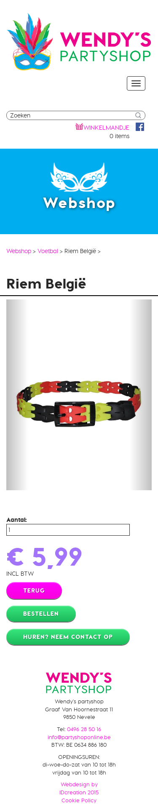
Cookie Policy (79, 800)
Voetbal (47, 251)
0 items (119, 136)
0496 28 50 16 (84, 729)
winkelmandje (106, 127)
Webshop (18, 251)
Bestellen (41, 613)
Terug (34, 590)
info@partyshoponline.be (79, 737)
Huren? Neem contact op (68, 637)
